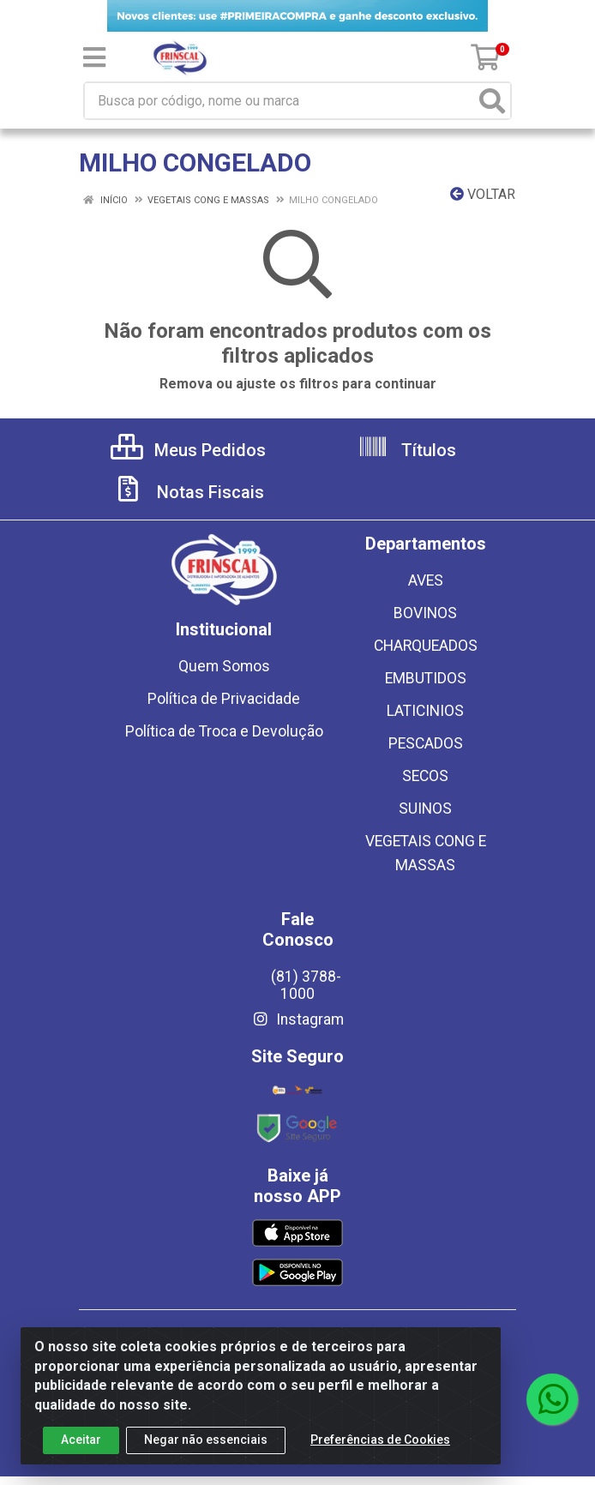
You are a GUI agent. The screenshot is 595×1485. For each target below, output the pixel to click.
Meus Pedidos (188, 450)
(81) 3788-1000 (298, 985)
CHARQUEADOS (426, 645)
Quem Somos (224, 666)
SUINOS (425, 808)
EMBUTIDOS (425, 678)
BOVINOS (425, 613)
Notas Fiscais (188, 492)
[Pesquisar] (492, 100)
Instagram (297, 1019)
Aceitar (81, 1439)
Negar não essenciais (205, 1439)
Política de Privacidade (223, 698)
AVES (425, 580)
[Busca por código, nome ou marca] (280, 100)
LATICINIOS (425, 710)
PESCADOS (425, 743)
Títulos (407, 450)
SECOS (425, 776)
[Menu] (94, 57)
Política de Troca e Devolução (224, 731)
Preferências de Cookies (380, 1439)
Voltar (482, 194)
